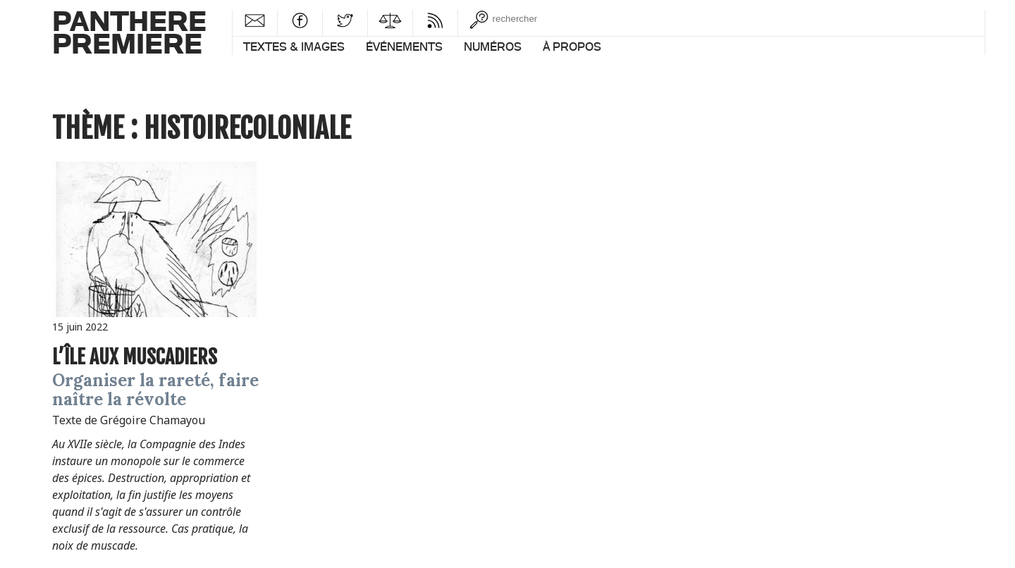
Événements (404, 46)
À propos (572, 46)
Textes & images (294, 46)
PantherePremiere (129, 31)
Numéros (493, 46)
